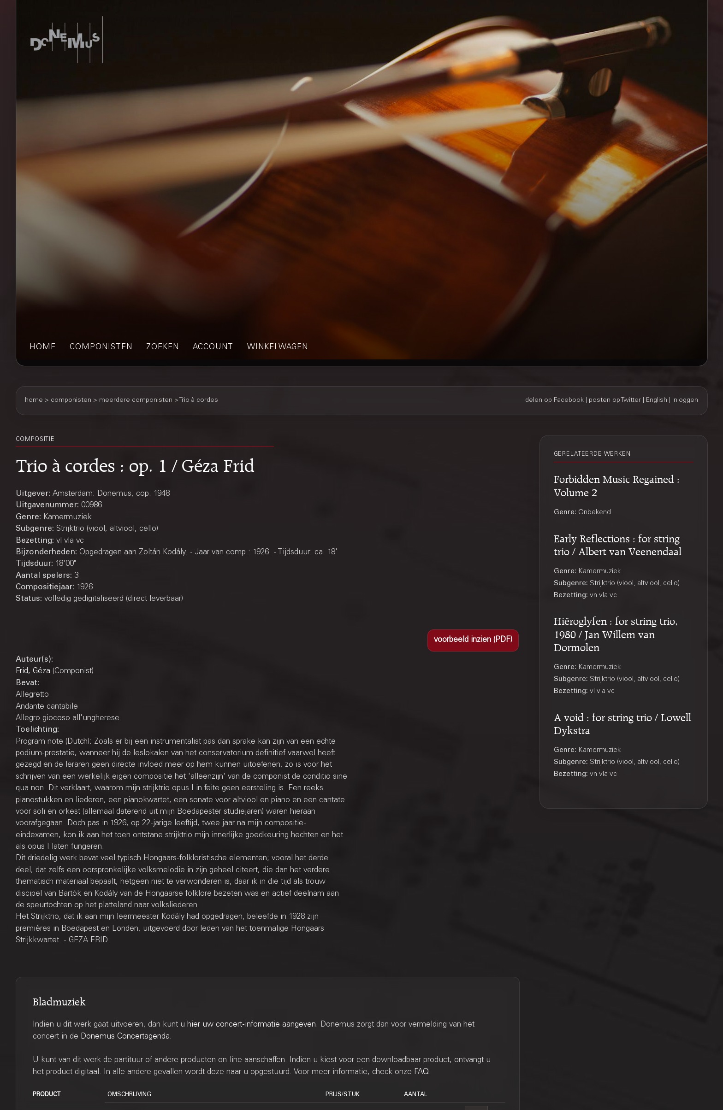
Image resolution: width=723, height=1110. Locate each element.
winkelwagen (277, 348)
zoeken (162, 348)
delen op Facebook (554, 400)
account (213, 348)
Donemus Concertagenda (125, 1037)
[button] (473, 640)
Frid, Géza (33, 671)
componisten (101, 348)
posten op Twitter (615, 400)
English (656, 400)
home (43, 348)
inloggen (685, 400)
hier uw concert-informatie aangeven (251, 1025)
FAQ (421, 1072)
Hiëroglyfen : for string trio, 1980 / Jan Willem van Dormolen (616, 633)
